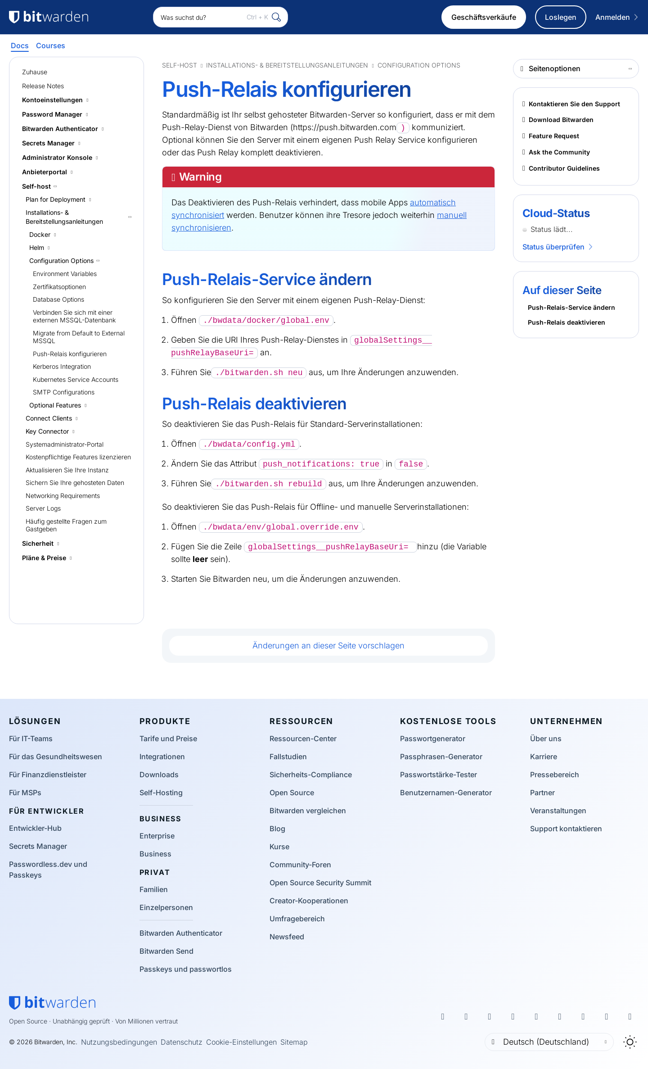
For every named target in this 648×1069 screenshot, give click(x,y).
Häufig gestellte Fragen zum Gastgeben (66, 525)
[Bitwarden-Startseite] (52, 1003)
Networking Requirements (63, 495)
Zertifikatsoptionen (59, 286)
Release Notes (43, 86)
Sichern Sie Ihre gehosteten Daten (75, 482)
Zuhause (34, 72)
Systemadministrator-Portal (65, 444)
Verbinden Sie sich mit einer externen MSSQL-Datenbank (74, 316)
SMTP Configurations (63, 392)
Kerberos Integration (62, 366)
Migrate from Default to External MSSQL (79, 337)
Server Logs (43, 508)
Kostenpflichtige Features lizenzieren (78, 457)
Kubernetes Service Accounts (75, 379)
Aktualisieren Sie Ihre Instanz (67, 470)
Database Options (58, 299)
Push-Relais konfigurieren (70, 354)
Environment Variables (65, 273)
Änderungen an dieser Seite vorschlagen (328, 645)
